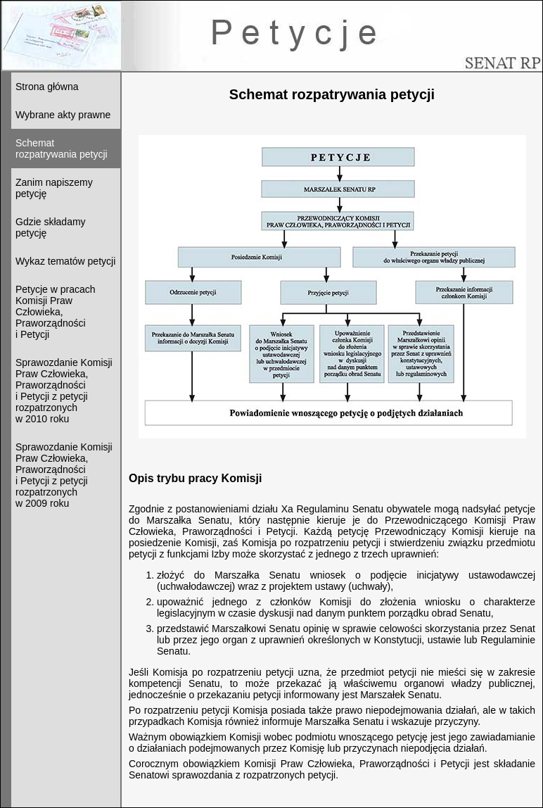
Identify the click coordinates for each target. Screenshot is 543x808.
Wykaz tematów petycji (65, 261)
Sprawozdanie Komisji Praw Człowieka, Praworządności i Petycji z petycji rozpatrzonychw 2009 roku (64, 475)
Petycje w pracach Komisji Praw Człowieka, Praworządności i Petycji (55, 312)
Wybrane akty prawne (62, 114)
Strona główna (47, 86)
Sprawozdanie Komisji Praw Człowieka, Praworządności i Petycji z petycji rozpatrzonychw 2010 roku (64, 390)
